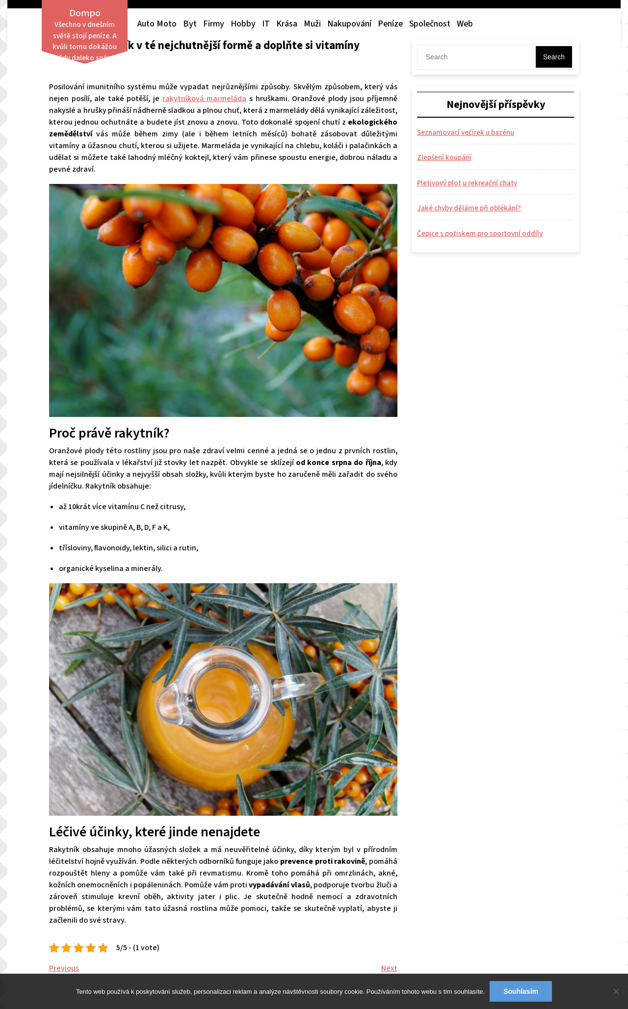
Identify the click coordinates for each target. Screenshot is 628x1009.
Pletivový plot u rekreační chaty (467, 183)
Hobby (243, 24)
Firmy (213, 24)
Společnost (429, 24)
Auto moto (157, 24)
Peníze (390, 24)
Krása (286, 24)
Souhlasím (520, 991)
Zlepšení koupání (444, 158)
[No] (616, 991)
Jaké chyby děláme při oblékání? (469, 208)
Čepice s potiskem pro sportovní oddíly (480, 234)
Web (465, 24)
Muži (312, 24)
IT (266, 24)
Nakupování (349, 24)
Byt (190, 24)
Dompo (85, 13)
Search (554, 57)
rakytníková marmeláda (204, 98)
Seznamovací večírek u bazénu (465, 133)
